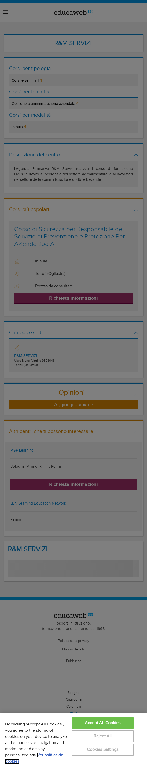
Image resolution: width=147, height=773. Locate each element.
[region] (73, 743)
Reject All (103, 736)
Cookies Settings (102, 749)
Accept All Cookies (102, 723)
